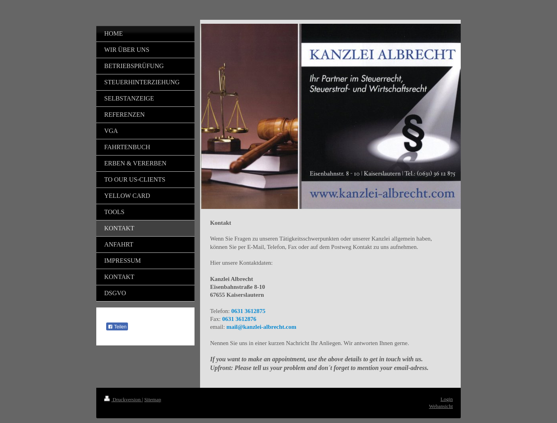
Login (447, 399)
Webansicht (441, 406)
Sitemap (152, 399)
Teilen (117, 327)
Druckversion (123, 399)
